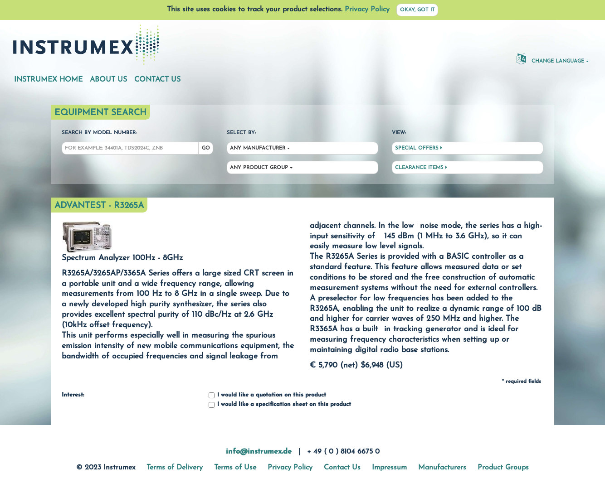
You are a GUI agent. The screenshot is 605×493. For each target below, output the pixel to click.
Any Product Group (259, 167)
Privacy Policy (367, 9)
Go (206, 148)
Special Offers (418, 148)
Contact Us (157, 79)
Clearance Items (421, 167)
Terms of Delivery (174, 467)
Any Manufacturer (257, 148)
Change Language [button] (550, 58)
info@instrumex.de (259, 451)
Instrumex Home (48, 79)
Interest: (73, 395)
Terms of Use (235, 467)
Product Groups (503, 467)
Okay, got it (417, 10)
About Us (108, 79)
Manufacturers (442, 467)
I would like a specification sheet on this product (280, 405)
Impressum (389, 467)
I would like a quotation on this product (267, 395)
